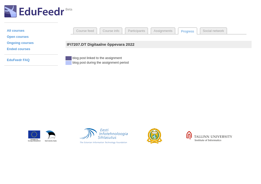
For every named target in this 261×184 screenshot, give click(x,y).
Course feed (85, 31)
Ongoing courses (20, 43)
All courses (15, 30)
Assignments (163, 31)
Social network (213, 31)
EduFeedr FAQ (18, 60)
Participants (136, 31)
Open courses (18, 37)
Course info (111, 31)
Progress (187, 31)
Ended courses (18, 49)
